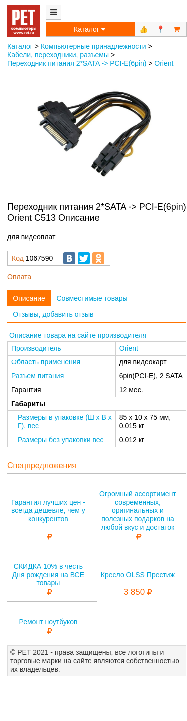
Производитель (36, 348)
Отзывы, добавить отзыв (53, 314)
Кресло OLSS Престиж (138, 575)
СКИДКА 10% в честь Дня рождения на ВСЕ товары (48, 574)
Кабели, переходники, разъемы (58, 55)
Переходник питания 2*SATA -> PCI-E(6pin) (76, 63)
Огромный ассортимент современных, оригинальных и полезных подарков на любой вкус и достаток (137, 510)
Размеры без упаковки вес (61, 440)
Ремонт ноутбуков (48, 622)
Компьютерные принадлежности (93, 46)
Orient (163, 63)
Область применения (45, 362)
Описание (29, 298)
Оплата (19, 277)
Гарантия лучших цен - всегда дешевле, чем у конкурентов (48, 510)
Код (18, 258)
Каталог (20, 46)
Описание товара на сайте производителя (77, 335)
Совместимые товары (91, 298)
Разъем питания (37, 376)
